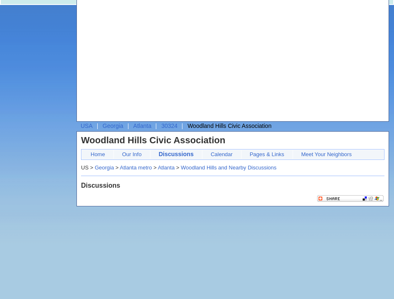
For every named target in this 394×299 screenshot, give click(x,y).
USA (87, 126)
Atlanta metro (136, 167)
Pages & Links (267, 154)
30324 (169, 126)
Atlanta (142, 126)
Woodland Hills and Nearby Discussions (228, 167)
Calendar (222, 154)
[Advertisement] (201, 63)
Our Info (132, 154)
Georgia (113, 126)
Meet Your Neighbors (326, 154)
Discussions (176, 154)
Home (98, 154)
